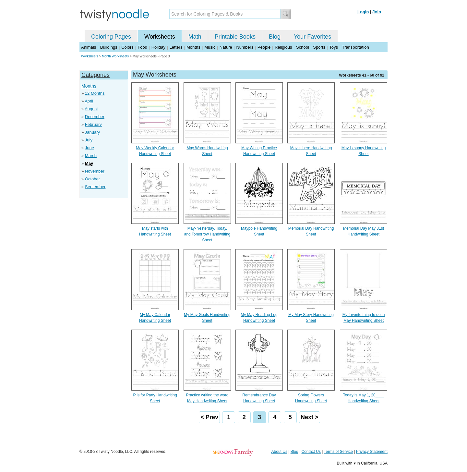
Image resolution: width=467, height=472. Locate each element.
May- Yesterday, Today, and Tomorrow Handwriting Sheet (207, 234)
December (94, 116)
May (89, 163)
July (88, 140)
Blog (275, 36)
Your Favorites (312, 36)
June (89, 147)
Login (363, 11)
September (95, 186)
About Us (279, 451)
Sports (319, 47)
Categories (95, 75)
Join (376, 11)
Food (142, 47)
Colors (127, 47)
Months (193, 47)
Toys (333, 47)
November (94, 171)
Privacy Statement (372, 451)
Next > (309, 417)
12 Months (95, 93)
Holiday (158, 47)
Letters (176, 47)
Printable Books (235, 36)
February (93, 124)
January (92, 132)
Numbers (244, 47)
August (91, 108)
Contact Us (311, 451)
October (92, 178)
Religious (283, 47)
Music (209, 47)
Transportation (355, 47)
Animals (88, 47)
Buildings (108, 47)
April (89, 101)
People (263, 47)
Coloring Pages (111, 36)
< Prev (209, 417)
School (302, 47)
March (91, 155)
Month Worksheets (115, 56)
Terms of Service (338, 451)
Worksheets (159, 36)
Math (194, 36)
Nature (226, 47)
